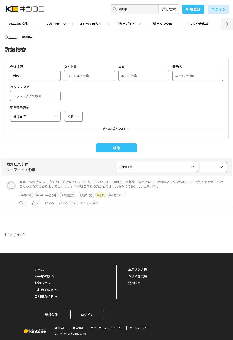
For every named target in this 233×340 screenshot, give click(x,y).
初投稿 (27, 195)
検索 (116, 148)
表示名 (177, 66)
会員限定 (134, 282)
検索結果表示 (19, 107)
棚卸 (101, 195)
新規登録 (193, 9)
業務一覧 (86, 195)
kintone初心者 (47, 195)
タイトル (70, 66)
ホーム (11, 37)
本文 (121, 66)
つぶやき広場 (198, 23)
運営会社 (60, 328)
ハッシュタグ (19, 87)
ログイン (218, 9)
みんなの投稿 (18, 23)
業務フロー (117, 195)
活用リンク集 (162, 23)
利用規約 (78, 328)
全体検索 (16, 66)
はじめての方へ (90, 23)
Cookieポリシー (140, 328)
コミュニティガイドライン (107, 328)
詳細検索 (168, 9)
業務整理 (69, 195)
